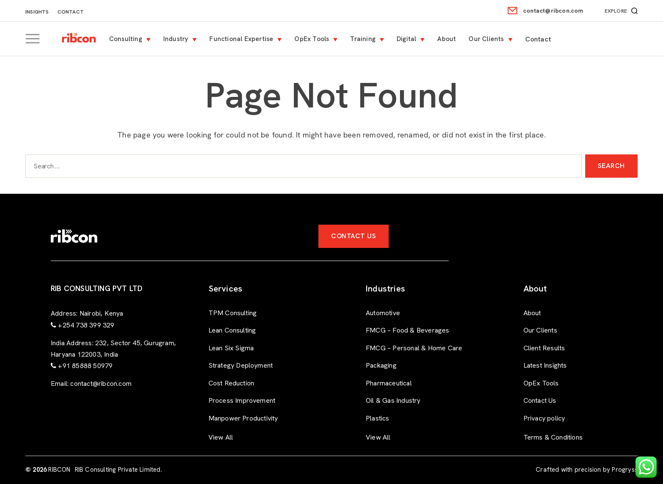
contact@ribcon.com (553, 10)
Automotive (383, 312)
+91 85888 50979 (85, 365)
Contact (71, 11)
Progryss (625, 469)
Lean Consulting (232, 330)
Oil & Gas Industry (393, 400)
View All (220, 437)
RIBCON (59, 469)
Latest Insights (545, 365)
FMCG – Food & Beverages (407, 330)
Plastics (377, 418)
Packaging (381, 365)
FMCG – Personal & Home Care (414, 348)
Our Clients (492, 39)
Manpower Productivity (243, 418)
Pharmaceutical (389, 383)
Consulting (131, 39)
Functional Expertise (247, 39)
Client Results (544, 348)
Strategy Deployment (240, 365)
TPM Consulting (232, 312)
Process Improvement (242, 400)
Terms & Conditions (553, 437)
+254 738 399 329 (86, 325)
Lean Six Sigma (231, 348)
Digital (412, 39)
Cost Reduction (231, 383)
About (453, 39)
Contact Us (353, 235)
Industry (182, 39)
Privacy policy (544, 418)
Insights (37, 11)
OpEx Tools (318, 39)
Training (369, 39)
